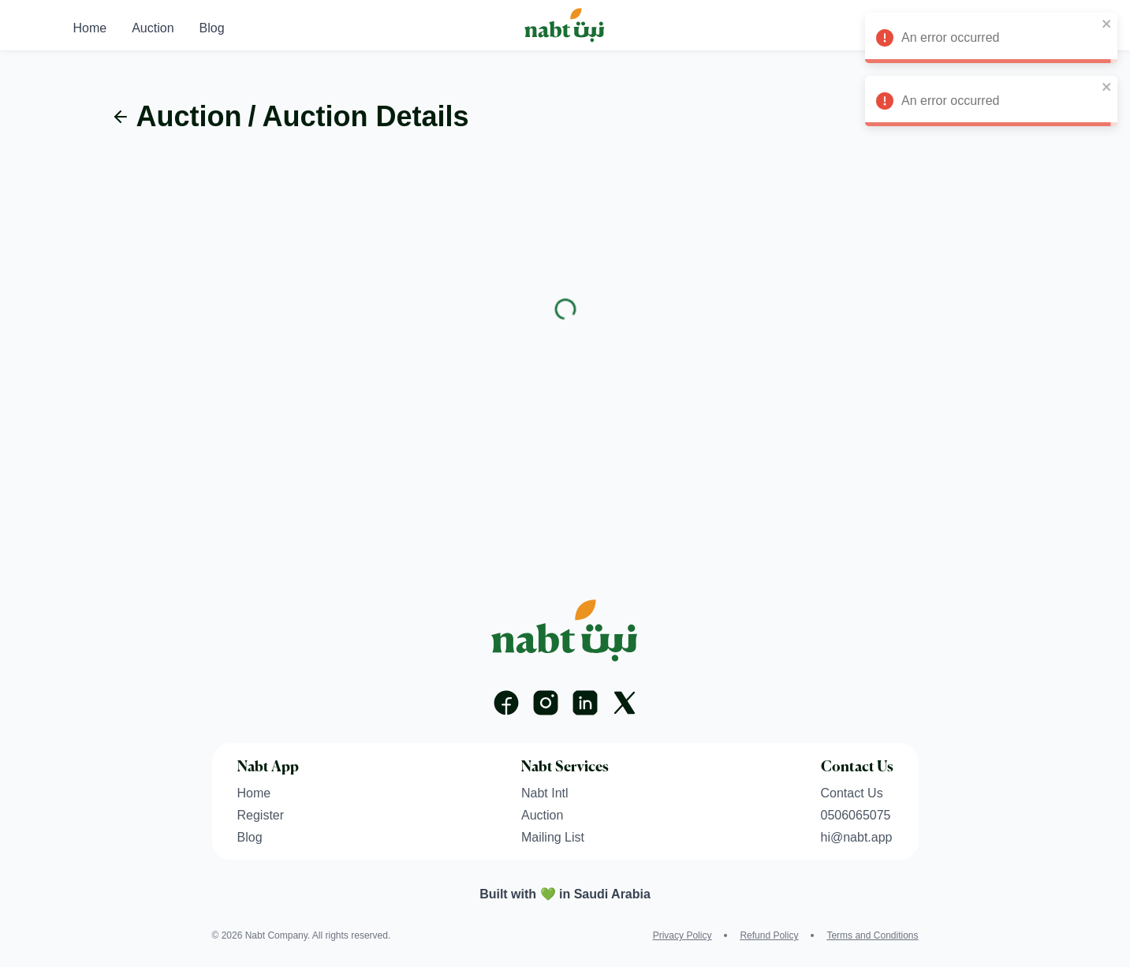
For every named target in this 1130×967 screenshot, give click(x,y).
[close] (1107, 23)
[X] (625, 703)
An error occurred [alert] (991, 40)
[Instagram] (546, 703)
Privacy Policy (682, 935)
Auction (152, 28)
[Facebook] (506, 703)
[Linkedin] (585, 703)
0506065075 (856, 815)
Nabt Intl (545, 793)
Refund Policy (769, 935)
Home (90, 28)
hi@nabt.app (857, 837)
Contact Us (852, 793)
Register (261, 815)
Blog (212, 28)
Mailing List (552, 837)
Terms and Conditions (872, 935)
